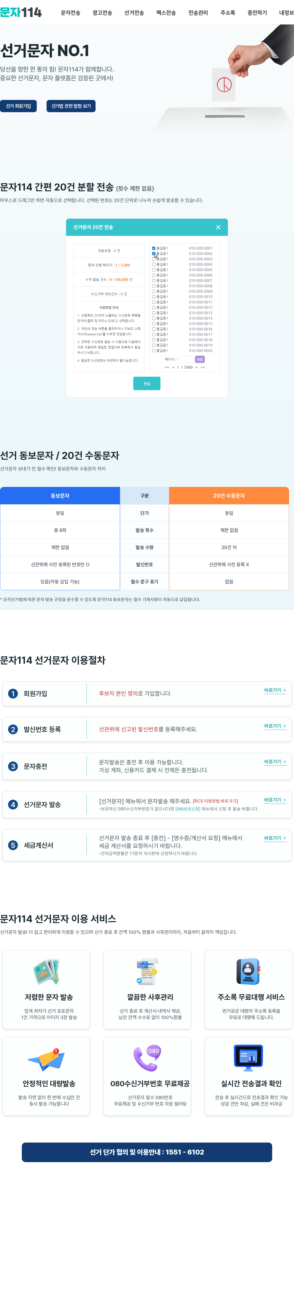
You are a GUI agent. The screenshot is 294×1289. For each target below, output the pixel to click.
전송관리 (198, 13)
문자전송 (70, 13)
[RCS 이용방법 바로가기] (215, 801)
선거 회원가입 (18, 106)
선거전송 (134, 13)
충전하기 (257, 13)
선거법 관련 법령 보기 (71, 106)
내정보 (286, 13)
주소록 (227, 13)
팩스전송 (166, 13)
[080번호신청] (187, 809)
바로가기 (272, 690)
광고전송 (102, 13)
